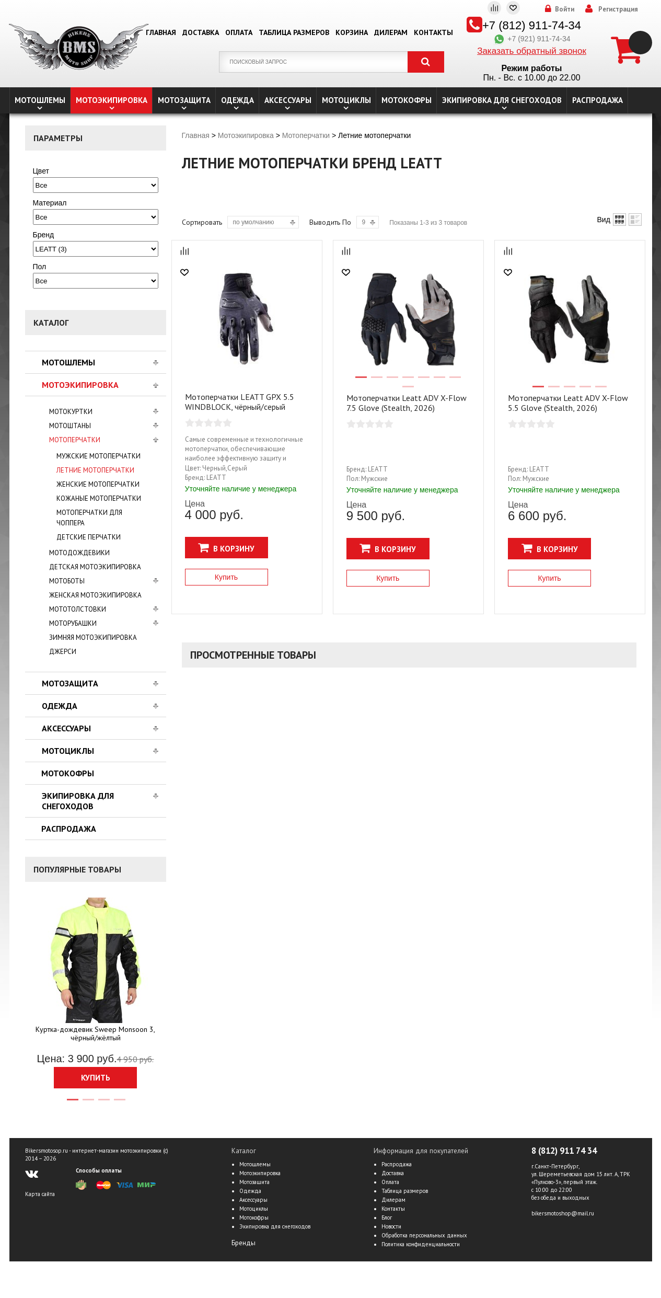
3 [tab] (103, 1104)
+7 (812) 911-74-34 (531, 25)
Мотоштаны (70, 425)
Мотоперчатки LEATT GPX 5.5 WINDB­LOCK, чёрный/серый (239, 402)
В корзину (226, 548)
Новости (391, 1226)
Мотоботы (67, 581)
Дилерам (391, 32)
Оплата (238, 32)
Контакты (433, 32)
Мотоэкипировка (111, 100)
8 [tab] (407, 391)
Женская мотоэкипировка (95, 595)
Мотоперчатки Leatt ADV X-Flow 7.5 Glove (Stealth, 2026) (406, 403)
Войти (564, 9)
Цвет (41, 171)
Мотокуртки (70, 411)
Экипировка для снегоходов (502, 100)
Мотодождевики (79, 552)
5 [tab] (423, 381)
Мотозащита (184, 100)
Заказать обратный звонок (531, 51)
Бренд (43, 235)
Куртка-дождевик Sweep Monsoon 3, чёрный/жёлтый (95, 1033)
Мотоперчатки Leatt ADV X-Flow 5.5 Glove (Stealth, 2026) (568, 403)
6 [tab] (439, 381)
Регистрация (618, 9)
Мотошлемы (40, 100)
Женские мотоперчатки (98, 484)
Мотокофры (406, 100)
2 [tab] (88, 1104)
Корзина (351, 32)
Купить (95, 1078)
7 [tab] (454, 381)
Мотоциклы (346, 100)
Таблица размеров (294, 32)
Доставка (200, 32)
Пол (40, 266)
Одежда (237, 100)
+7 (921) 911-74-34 (531, 39)
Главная (161, 32)
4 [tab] (119, 1104)
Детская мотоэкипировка (95, 566)
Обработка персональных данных (424, 1235)
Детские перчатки (88, 537)
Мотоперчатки (74, 439)
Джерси (62, 651)
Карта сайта (40, 1194)
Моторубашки (73, 623)
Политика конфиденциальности (420, 1244)
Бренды (243, 1243)
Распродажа (597, 100)
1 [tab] (72, 1104)
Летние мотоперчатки (95, 470)
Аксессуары (287, 100)
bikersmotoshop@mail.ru (562, 1213)
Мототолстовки (77, 609)
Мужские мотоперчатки (98, 456)
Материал (50, 203)
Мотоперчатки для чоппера (89, 517)
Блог (386, 1217)
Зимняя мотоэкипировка (93, 637)
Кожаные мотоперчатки (98, 498)
